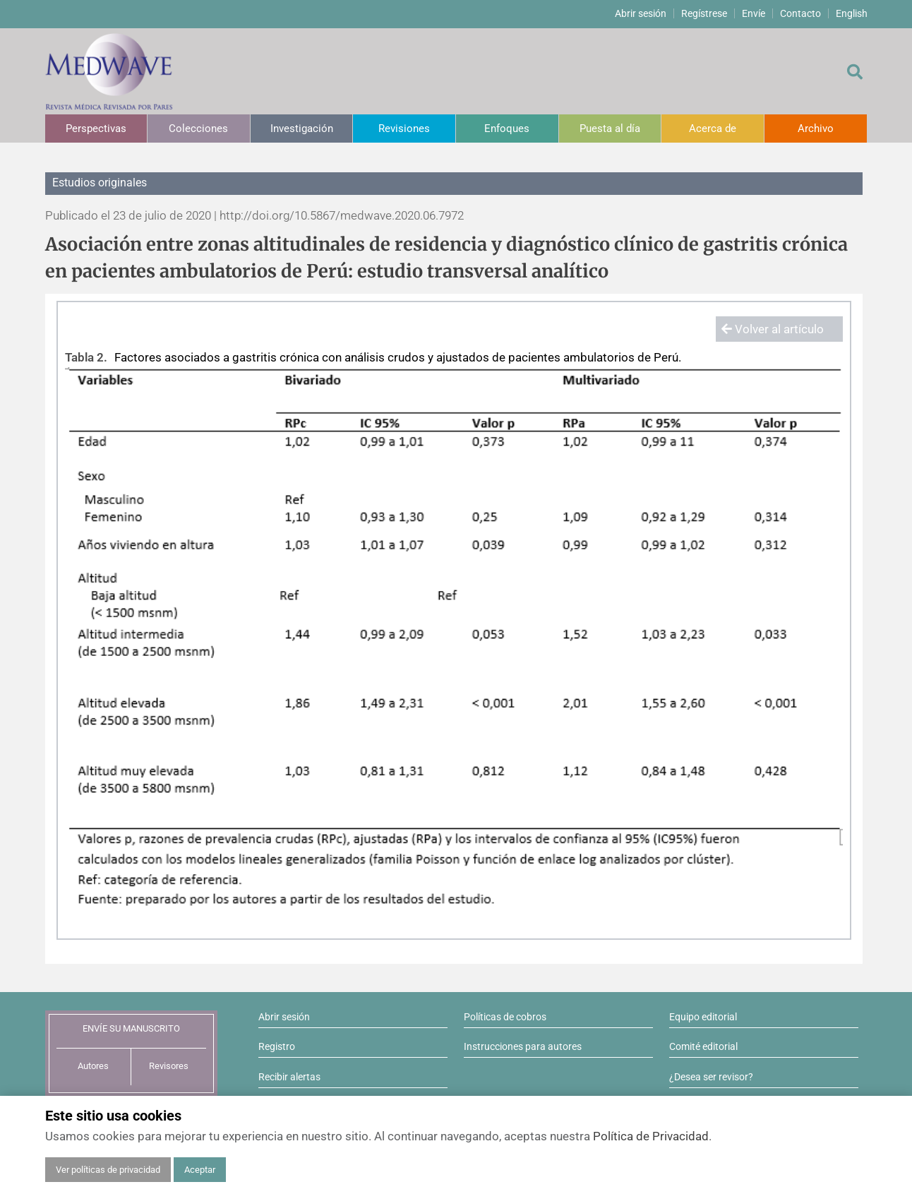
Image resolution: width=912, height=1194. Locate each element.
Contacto (800, 13)
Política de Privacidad (651, 1136)
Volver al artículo (772, 329)
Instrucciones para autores (523, 1046)
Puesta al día (610, 128)
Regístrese (704, 13)
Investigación (301, 128)
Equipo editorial (703, 1016)
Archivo (816, 128)
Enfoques (506, 128)
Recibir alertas (289, 1076)
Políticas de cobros (505, 1016)
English (852, 13)
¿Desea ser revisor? (711, 1076)
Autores (93, 1066)
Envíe (753, 13)
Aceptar (199, 1169)
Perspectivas (96, 128)
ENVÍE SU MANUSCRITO (131, 1028)
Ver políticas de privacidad (108, 1169)
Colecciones (198, 128)
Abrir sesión (640, 13)
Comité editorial (703, 1046)
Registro (276, 1046)
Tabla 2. (86, 357)
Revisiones (404, 128)
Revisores (168, 1066)
